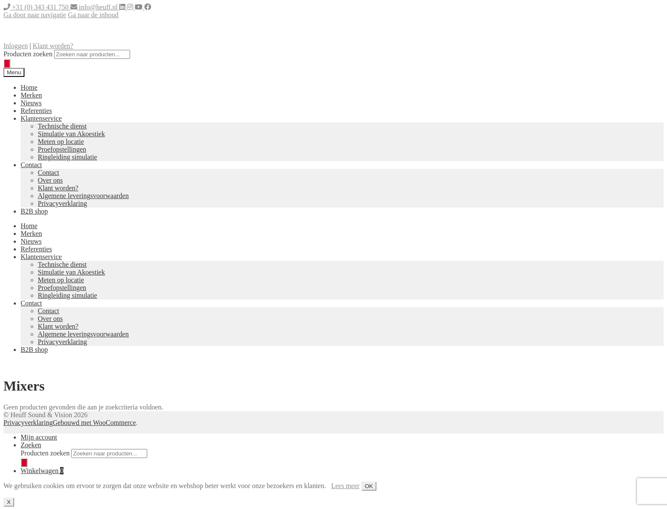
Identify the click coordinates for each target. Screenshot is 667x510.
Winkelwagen (42, 470)
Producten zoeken (27, 54)
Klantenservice (41, 118)
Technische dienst (62, 126)
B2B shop (34, 211)
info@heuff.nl (94, 7)
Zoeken (31, 445)
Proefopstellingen (62, 149)
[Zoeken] (6, 63)
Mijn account (39, 437)
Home (29, 87)
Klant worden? (53, 45)
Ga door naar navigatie (34, 14)
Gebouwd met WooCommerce (94, 422)
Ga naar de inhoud (93, 14)
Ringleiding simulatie (67, 157)
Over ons (50, 180)
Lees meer (345, 485)
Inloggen (15, 45)
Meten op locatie (61, 141)
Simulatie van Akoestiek (71, 133)
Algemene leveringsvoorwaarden (83, 195)
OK (369, 486)
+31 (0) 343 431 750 (36, 7)
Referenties (36, 110)
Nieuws (31, 103)
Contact (31, 164)
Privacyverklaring (62, 203)
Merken (31, 95)
